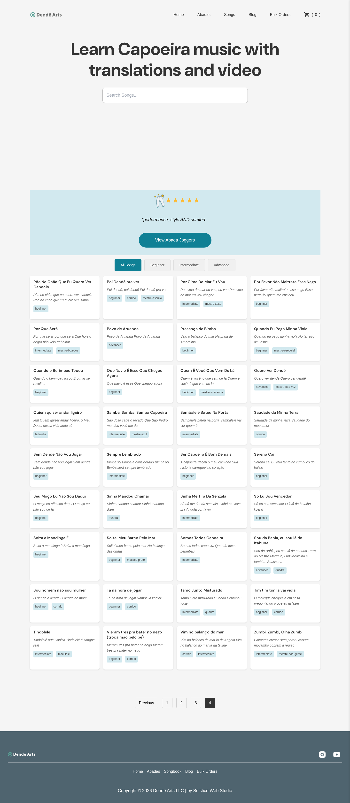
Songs (229, 15)
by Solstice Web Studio (209, 790)
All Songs (128, 265)
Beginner (157, 265)
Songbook (172, 771)
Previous (146, 703)
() (312, 15)
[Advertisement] (175, 148)
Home (178, 15)
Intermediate (189, 265)
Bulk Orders (280, 15)
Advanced (221, 265)
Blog (252, 15)
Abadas (203, 15)
